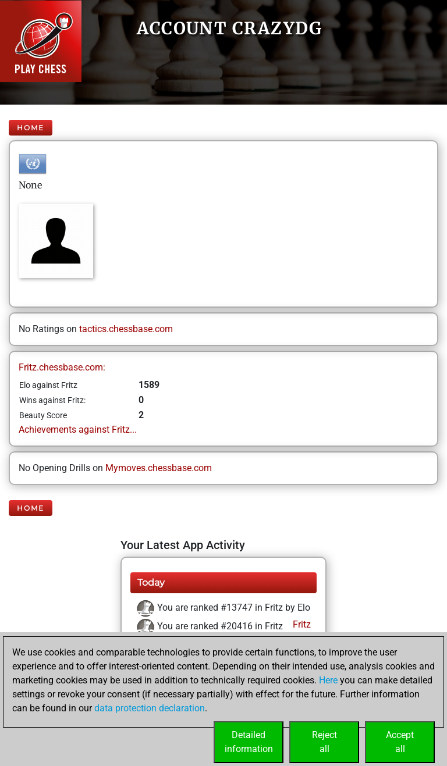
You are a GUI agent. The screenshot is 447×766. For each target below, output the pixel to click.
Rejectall (324, 741)
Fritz (300, 624)
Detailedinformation (249, 741)
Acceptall (400, 741)
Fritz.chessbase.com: (62, 367)
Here (328, 680)
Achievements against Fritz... (78, 429)
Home (30, 127)
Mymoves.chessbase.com (158, 467)
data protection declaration (149, 708)
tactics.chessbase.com (126, 328)
